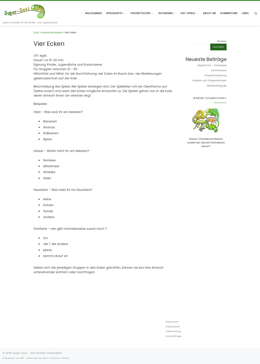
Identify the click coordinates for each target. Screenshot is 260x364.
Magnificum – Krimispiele (212, 65)
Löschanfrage (173, 336)
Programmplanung (216, 75)
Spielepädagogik (217, 85)
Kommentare (219, 70)
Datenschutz (173, 326)
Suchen (221, 41)
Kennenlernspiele (52, 32)
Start (36, 32)
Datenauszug (173, 331)
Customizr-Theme (59, 358)
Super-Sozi (20, 353)
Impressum (172, 321)
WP (22, 358)
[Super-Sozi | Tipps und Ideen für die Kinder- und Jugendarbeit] (24, 11)
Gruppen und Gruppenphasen (209, 80)
